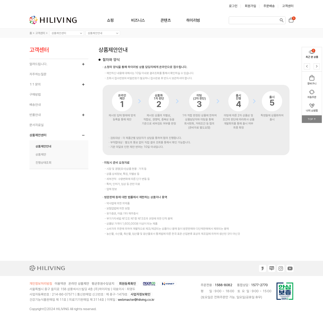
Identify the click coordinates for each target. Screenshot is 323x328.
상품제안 (41, 154)
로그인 (233, 6)
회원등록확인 (127, 284)
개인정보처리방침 (40, 284)
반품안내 (35, 115)
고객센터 (288, 6)
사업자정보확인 (141, 294)
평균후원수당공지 (103, 284)
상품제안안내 (43, 146)
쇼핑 (110, 20)
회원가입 (250, 6)
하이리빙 (193, 20)
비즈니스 (138, 20)
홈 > (32, 33)
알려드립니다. (38, 64)
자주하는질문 (38, 74)
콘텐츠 (165, 20)
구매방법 (35, 94)
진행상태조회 (43, 163)
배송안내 (35, 105)
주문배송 (269, 6)
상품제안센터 (38, 135)
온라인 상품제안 (78, 284)
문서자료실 (36, 125)
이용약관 (60, 284)
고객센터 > (42, 33)
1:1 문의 (35, 84)
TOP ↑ (312, 119)
